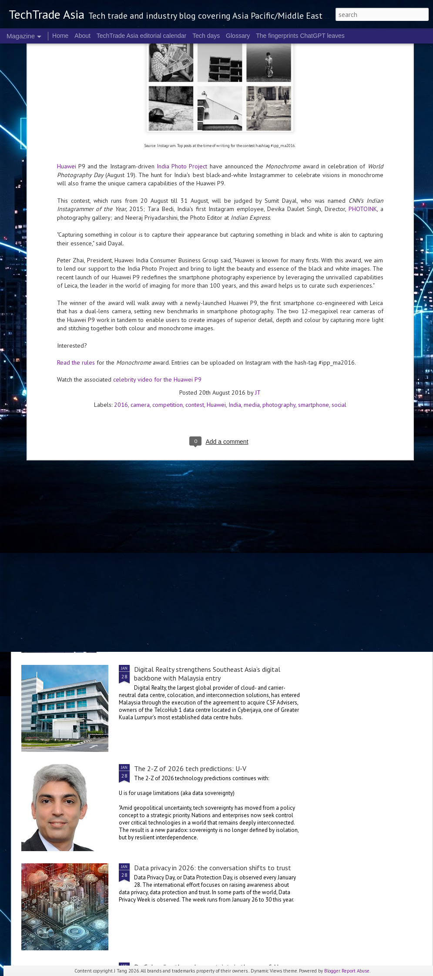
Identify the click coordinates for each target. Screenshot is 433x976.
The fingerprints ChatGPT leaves (300, 35)
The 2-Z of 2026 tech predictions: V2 (377, 401)
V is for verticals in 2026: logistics (64, 401)
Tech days (206, 35)
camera (140, 271)
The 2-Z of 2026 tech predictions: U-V (190, 768)
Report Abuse (355, 971)
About (82, 35)
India (234, 271)
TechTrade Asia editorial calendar (142, 35)
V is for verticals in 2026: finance (269, 401)
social (339, 271)
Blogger (332, 971)
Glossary (238, 35)
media (252, 271)
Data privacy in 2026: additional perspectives (199, 470)
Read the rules (76, 228)
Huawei (216, 271)
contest (194, 271)
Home (60, 35)
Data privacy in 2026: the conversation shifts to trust (212, 867)
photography (278, 271)
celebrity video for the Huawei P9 (157, 246)
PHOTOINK (363, 75)
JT (258, 258)
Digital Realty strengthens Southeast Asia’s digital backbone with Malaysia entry (207, 673)
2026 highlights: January (175, 397)
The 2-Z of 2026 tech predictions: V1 (188, 570)
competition (167, 271)
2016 (121, 271)
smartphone (313, 271)
